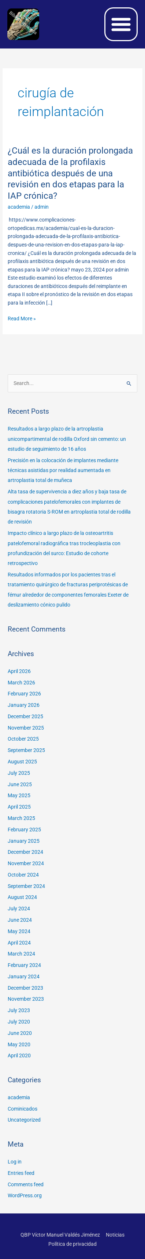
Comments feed (26, 1184)
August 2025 (22, 762)
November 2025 (26, 728)
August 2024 (22, 897)
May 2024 (19, 931)
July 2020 (19, 1022)
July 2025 (19, 773)
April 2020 (19, 1055)
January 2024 (24, 976)
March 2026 (21, 683)
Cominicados (22, 1109)
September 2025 (26, 750)
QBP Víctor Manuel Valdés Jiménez (60, 1235)
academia (19, 207)
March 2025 (21, 818)
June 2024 (20, 920)
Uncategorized (24, 1120)
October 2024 (23, 875)
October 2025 (23, 739)
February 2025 (24, 829)
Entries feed (21, 1173)
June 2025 (20, 784)
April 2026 (19, 671)
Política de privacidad (72, 1244)
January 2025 (24, 841)
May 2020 (19, 1044)
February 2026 (24, 694)
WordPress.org (25, 1195)
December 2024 (25, 852)
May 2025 (19, 795)
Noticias (115, 1235)
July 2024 (19, 908)
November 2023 (26, 999)
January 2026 (24, 705)
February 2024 (24, 965)
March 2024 (21, 954)
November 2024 (26, 863)
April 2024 (19, 943)
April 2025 (19, 807)
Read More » (22, 317)
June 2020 (20, 1033)
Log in (15, 1162)
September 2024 (26, 886)
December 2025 (25, 716)
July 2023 (19, 1010)
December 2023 (25, 988)
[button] (121, 24)
